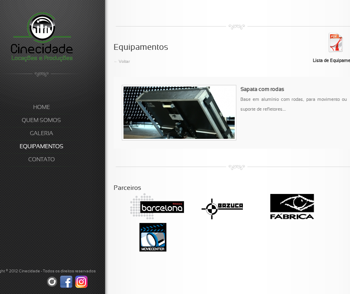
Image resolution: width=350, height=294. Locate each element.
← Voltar (122, 62)
